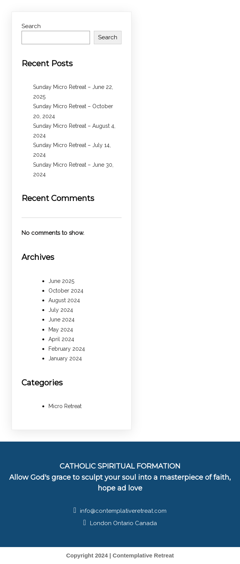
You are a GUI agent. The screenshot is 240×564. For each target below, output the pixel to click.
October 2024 (65, 291)
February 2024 (66, 349)
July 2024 (60, 310)
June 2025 (61, 281)
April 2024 (61, 339)
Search (31, 26)
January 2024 (65, 358)
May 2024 (60, 329)
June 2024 (61, 319)
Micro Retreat (65, 406)
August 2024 (64, 300)
